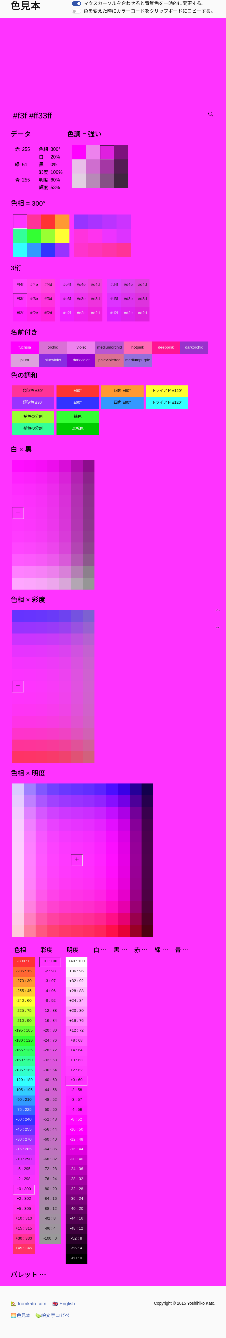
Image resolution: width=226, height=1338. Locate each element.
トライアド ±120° (167, 390)
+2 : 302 (24, 1198)
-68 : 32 (50, 1159)
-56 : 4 (76, 1248)
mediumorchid (109, 347)
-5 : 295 (23, 1169)
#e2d (95, 313)
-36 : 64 (50, 1070)
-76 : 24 (50, 1179)
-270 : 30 (23, 981)
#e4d (95, 284)
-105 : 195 (24, 1090)
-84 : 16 (50, 1198)
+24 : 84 (76, 1000)
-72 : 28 (50, 1169)
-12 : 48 (76, 1139)
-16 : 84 (50, 1020)
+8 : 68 (76, 1040)
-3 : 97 (50, 981)
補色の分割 (33, 416)
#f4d (48, 284)
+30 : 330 (24, 1238)
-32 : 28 (76, 1189)
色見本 (21, 1315)
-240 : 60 (23, 1000)
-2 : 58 (76, 1090)
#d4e (128, 284)
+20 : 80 (76, 1010)
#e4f (67, 284)
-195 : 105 (24, 1030)
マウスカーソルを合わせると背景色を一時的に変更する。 (145, 3)
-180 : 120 (24, 1040)
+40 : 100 (76, 961)
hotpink (138, 347)
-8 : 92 (50, 1000)
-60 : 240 (23, 1119)
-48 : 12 (76, 1228)
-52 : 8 (76, 1238)
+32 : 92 (76, 981)
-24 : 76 (50, 1040)
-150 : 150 (24, 1060)
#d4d (142, 284)
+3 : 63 (76, 1060)
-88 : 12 (50, 1208)
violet (81, 347)
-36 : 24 (76, 1198)
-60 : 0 (76, 1258)
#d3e (128, 298)
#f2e (34, 313)
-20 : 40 (76, 1159)
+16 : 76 (76, 1020)
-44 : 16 (76, 1218)
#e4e (81, 284)
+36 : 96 (76, 971)
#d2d (142, 313)
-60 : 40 (50, 1139)
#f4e (34, 284)
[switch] (76, 3)
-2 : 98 (50, 971)
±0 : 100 (50, 961)
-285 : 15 (23, 971)
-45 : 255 (23, 1129)
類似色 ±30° (33, 390)
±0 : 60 (77, 1080)
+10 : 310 (24, 1218)
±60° (78, 390)
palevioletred (109, 360)
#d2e (128, 313)
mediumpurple (137, 360)
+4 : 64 (76, 1050)
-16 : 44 (76, 1149)
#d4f (114, 284)
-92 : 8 (50, 1218)
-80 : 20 (50, 1189)
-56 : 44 (50, 1129)
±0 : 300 (24, 1189)
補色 (78, 416)
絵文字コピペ (52, 1315)
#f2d (48, 313)
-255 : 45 (23, 991)
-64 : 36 (50, 1149)
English (63, 1303)
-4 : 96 (50, 991)
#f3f (20, 298)
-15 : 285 (23, 1149)
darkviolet (81, 360)
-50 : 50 (50, 1109)
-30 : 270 (23, 1139)
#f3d (48, 298)
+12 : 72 (76, 1030)
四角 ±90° (122, 390)
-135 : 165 (24, 1070)
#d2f (114, 313)
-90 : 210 (23, 1099)
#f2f (20, 313)
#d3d (142, 298)
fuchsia (25, 347)
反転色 (78, 428)
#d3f (114, 298)
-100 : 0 (50, 1238)
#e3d (95, 298)
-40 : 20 (76, 1208)
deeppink (166, 347)
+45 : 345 (24, 1248)
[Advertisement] (114, 62)
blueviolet (53, 360)
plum (25, 360)
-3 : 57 (76, 1099)
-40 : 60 (50, 1080)
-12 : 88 (50, 1010)
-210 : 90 (23, 1020)
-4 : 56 (76, 1109)
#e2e (81, 313)
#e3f (67, 298)
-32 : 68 (50, 1060)
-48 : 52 (50, 1099)
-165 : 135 (24, 1050)
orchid (53, 347)
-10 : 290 (23, 1159)
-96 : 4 (50, 1228)
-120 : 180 (24, 1080)
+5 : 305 (24, 1208)
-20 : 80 (50, 1030)
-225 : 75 (23, 1010)
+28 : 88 (76, 991)
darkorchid (194, 347)
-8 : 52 (76, 1119)
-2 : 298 (23, 1179)
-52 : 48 (50, 1119)
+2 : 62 (76, 1070)
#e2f (67, 313)
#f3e (34, 298)
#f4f (20, 284)
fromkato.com (28, 1303)
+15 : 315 (24, 1228)
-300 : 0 (23, 961)
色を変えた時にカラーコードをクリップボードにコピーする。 (149, 11)
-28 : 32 (76, 1179)
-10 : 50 (76, 1129)
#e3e (81, 298)
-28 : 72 (50, 1050)
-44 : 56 (50, 1090)
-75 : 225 (23, 1109)
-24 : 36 (76, 1169)
